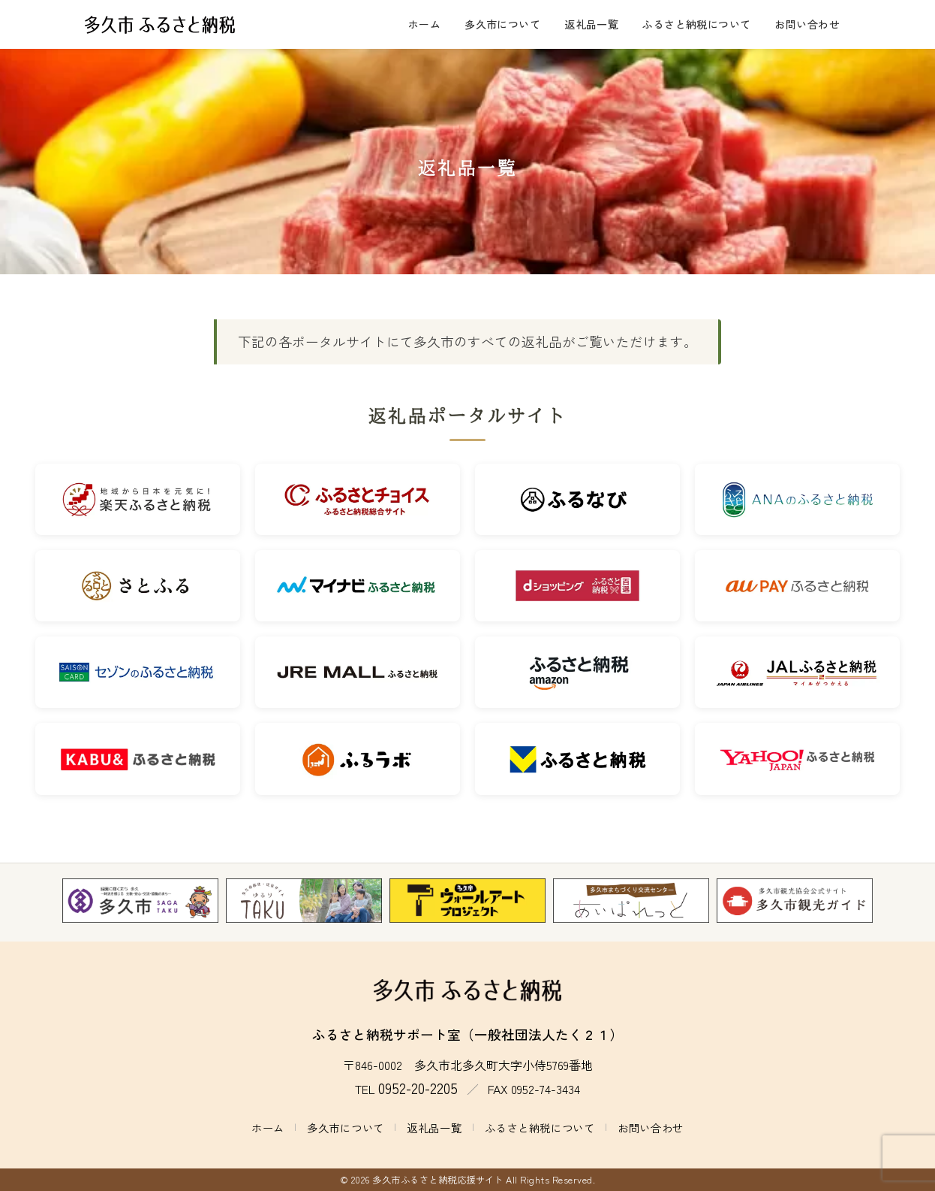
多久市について (502, 24)
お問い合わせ (807, 24)
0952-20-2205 (418, 1088)
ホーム (424, 24)
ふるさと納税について (696, 24)
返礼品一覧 (591, 24)
